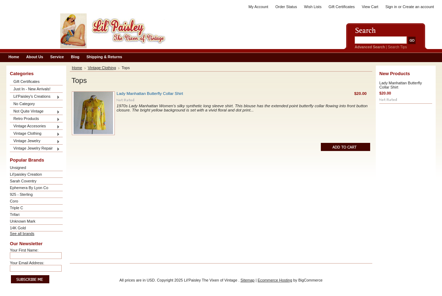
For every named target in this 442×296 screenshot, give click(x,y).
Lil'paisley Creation (26, 174)
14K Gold (18, 228)
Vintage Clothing (35, 134)
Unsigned (18, 167)
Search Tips (397, 47)
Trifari (14, 214)
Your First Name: (24, 250)
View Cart (370, 7)
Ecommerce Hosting (275, 280)
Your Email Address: (27, 263)
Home (77, 68)
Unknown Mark (23, 221)
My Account (258, 7)
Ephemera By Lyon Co (29, 188)
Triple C (16, 208)
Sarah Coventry (23, 181)
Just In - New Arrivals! (31, 89)
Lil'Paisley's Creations (35, 96)
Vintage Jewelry (35, 141)
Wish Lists (313, 7)
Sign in (391, 7)
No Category (24, 104)
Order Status (286, 7)
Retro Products (35, 119)
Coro (14, 201)
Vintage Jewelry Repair (35, 148)
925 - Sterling (21, 194)
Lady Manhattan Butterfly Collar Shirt (150, 93)
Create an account (418, 7)
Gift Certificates (342, 7)
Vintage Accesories (35, 126)
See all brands (22, 233)
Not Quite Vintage (35, 111)
